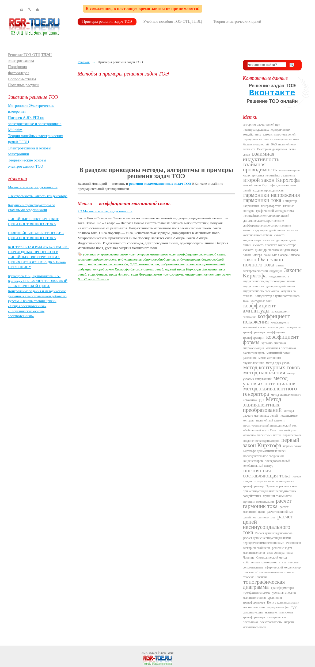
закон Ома (255, 259)
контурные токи (261, 301)
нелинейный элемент (270, 420)
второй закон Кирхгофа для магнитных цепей (128, 269)
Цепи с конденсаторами (283, 602)
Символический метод (271, 557)
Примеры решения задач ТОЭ (107, 21)
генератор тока (271, 206)
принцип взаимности (277, 496)
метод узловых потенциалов (269, 381)
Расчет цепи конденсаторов (274, 533)
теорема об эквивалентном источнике (268, 572)
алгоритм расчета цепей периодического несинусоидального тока (271, 137)
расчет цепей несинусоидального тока (268, 524)
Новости (17, 178)
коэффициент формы (271, 339)
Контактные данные (265, 78)
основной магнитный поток (262, 435)
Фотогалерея (18, 73)
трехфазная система (256, 592)
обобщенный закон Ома (259, 430)
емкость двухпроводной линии (264, 230)
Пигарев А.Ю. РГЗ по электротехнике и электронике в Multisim (35, 123)
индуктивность (173, 264)
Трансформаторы (282, 588)
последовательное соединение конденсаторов (263, 458)
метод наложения (264, 372)
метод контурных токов (271, 367)
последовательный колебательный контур (266, 463)
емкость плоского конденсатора (274, 245)
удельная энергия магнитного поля (109, 254)
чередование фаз (278, 607)
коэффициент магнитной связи (201, 254)
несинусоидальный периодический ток (270, 425)
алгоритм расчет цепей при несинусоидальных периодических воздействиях (266, 129)
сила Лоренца (141, 274)
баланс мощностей (256, 144)
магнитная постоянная (203, 274)
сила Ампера (97, 274)
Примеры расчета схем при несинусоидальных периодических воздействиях (270, 491)
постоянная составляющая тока (266, 473)
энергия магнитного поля (156, 254)
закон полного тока (168, 274)
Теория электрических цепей (237, 21)
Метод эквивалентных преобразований (262, 404)
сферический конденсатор (283, 567)
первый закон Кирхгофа (271, 443)
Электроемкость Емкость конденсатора (37, 196)
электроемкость (271, 622)
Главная (84, 62)
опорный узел (287, 430)
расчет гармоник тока (267, 503)
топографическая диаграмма (264, 584)
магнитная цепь (254, 353)
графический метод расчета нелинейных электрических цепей (268, 213)
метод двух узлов (278, 363)
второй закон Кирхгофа (271, 180)
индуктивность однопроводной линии (146, 259)
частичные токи (254, 607)
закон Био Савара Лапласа (281, 255)
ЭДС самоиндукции (144, 264)
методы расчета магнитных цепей (268, 413)
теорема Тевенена (255, 577)
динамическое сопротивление (263, 221)
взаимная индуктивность (97, 259)
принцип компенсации (258, 501)
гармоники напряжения (271, 195)
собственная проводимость (261, 562)
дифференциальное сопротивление (267, 225)
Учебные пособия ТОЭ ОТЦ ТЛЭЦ (172, 21)
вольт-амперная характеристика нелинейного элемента (271, 172)
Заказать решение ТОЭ (33, 97)
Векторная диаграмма (272, 149)
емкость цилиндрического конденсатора (270, 250)
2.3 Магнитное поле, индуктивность (105, 211)
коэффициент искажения (266, 319)
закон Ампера (119, 274)
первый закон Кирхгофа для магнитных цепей (272, 448)
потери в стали (264, 481)
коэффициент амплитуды (259, 308)
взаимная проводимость (260, 167)
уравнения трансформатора (262, 600)
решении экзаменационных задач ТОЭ (160, 184)
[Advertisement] (156, 121)
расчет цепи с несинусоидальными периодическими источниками (267, 540)
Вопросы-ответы (22, 79)
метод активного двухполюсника (262, 360)
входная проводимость (268, 190)
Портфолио (17, 67)
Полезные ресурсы (23, 85)
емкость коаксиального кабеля (270, 232)
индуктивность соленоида (108, 264)
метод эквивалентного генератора (270, 391)
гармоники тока (262, 200)
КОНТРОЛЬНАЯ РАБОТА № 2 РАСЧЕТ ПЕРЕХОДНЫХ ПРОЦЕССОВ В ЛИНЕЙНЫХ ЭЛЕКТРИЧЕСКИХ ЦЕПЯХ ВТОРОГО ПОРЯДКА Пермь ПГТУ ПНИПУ (38, 257)
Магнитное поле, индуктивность (33, 187)
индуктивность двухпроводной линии (269, 281)
